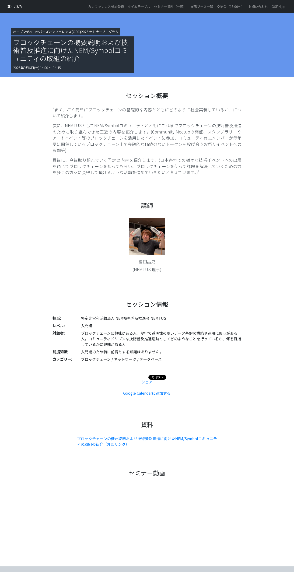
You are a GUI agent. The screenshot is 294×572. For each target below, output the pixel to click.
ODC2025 (14, 7)
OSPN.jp (278, 6)
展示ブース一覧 (201, 6)
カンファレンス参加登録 (106, 6)
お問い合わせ (258, 6)
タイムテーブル (139, 6)
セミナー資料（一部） (170, 6)
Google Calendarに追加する (147, 393)
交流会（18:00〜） (231, 6)
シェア (147, 382)
